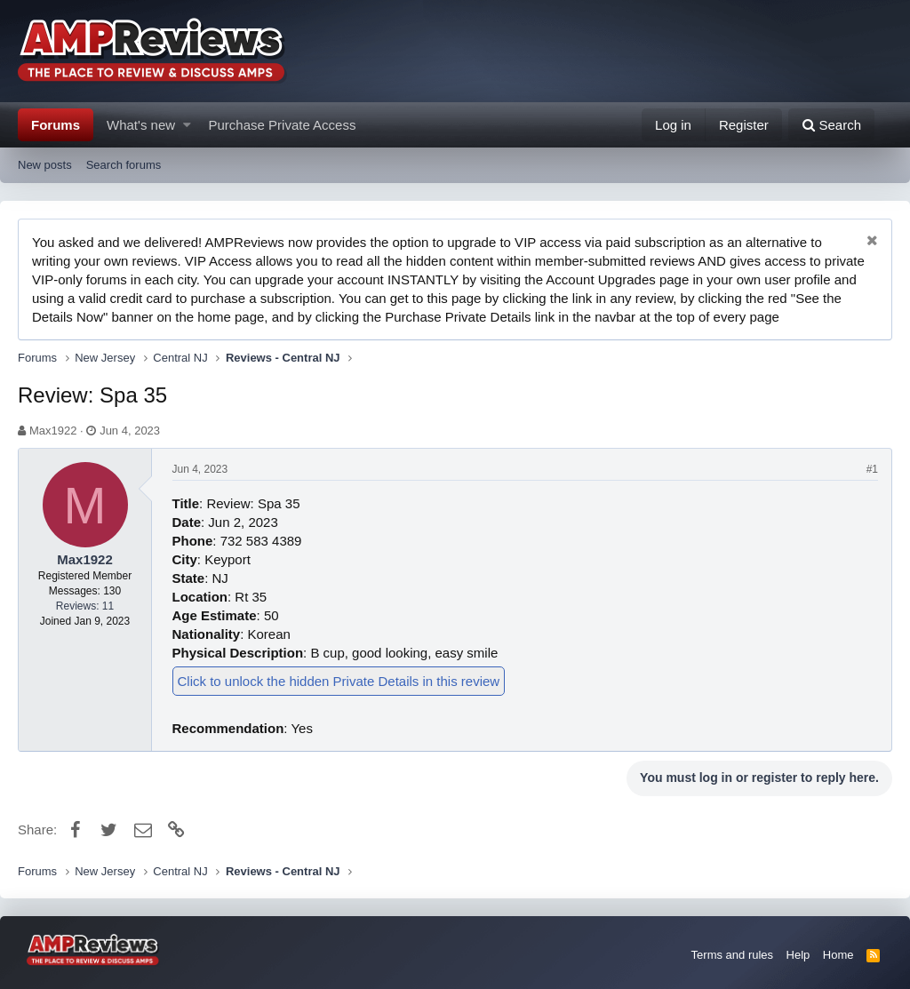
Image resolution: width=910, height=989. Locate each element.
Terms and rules (732, 954)
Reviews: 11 (85, 606)
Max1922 (52, 430)
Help (798, 954)
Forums (55, 124)
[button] (187, 124)
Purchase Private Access (282, 124)
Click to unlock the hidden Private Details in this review (339, 681)
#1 (872, 469)
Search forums (124, 164)
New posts (45, 164)
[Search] (831, 124)
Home (838, 954)
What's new (141, 124)
